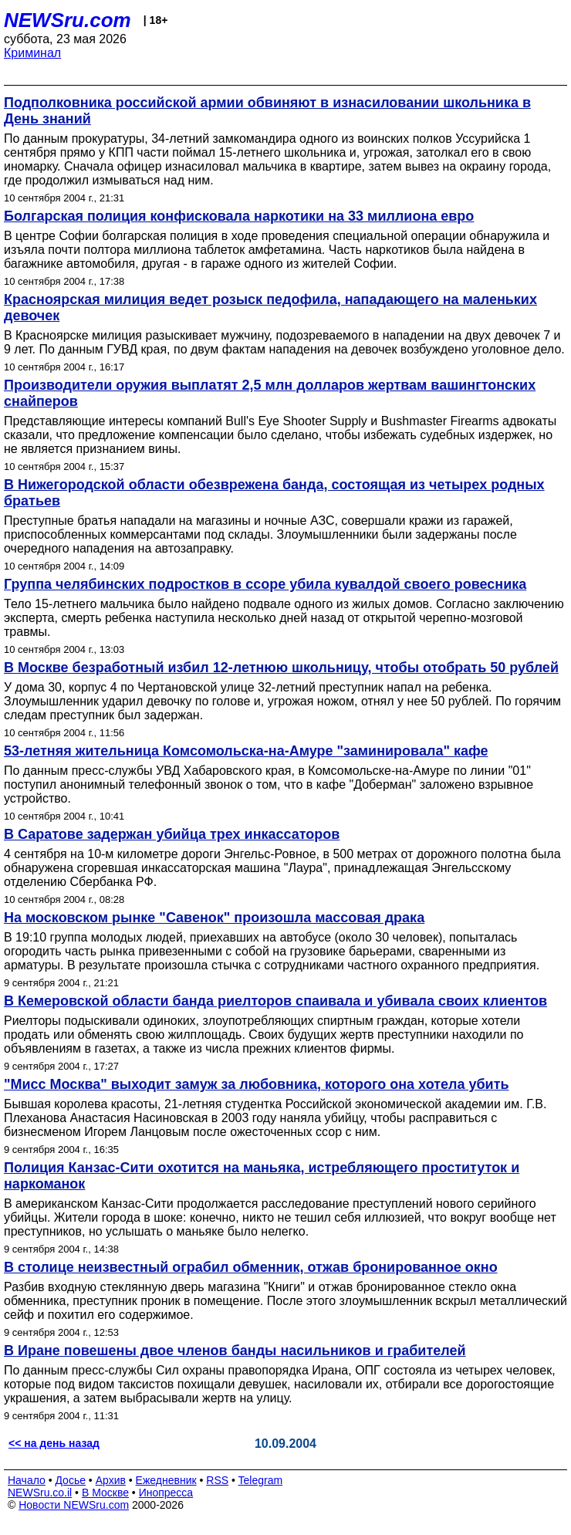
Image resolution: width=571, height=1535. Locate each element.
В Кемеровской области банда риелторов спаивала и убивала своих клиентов (275, 1001)
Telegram (260, 1480)
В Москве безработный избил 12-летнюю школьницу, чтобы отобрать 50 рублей (281, 667)
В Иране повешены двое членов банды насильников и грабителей (235, 1350)
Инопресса (166, 1492)
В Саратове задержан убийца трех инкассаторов (172, 834)
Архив (111, 1480)
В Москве (105, 1492)
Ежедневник (166, 1480)
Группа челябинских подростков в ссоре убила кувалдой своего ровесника (265, 584)
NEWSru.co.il (40, 1492)
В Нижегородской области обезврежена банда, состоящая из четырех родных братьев (274, 493)
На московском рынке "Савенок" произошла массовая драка (214, 917)
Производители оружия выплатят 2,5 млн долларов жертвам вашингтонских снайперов (270, 393)
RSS (217, 1480)
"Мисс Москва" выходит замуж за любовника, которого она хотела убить (256, 1084)
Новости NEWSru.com (74, 1505)
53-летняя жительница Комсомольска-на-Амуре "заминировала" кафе (246, 751)
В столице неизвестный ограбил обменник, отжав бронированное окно (251, 1267)
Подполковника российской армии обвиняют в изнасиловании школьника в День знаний (267, 111)
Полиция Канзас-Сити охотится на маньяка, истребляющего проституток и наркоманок (261, 1176)
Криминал (32, 52)
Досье (70, 1480)
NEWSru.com (67, 20)
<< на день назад (54, 1443)
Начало (27, 1480)
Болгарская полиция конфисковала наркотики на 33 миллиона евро (239, 216)
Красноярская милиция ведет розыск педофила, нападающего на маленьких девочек (270, 307)
